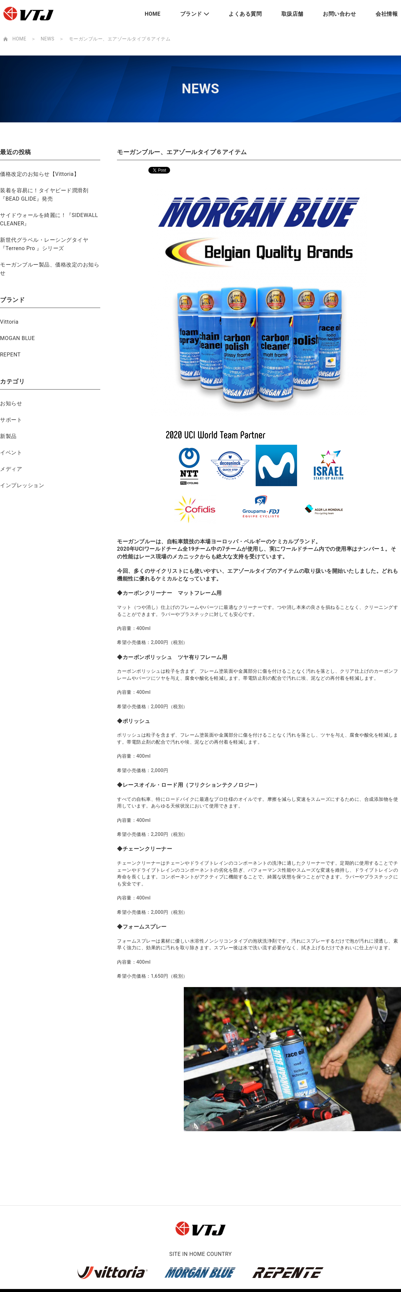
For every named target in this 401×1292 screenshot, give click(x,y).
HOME (152, 14)
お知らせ (11, 403)
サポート (11, 420)
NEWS (47, 38)
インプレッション (22, 485)
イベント (11, 452)
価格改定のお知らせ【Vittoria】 (39, 174)
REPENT (10, 354)
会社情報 (387, 14)
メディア (11, 469)
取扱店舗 (292, 14)
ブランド (191, 14)
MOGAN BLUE (17, 338)
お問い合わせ (339, 14)
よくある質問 (245, 14)
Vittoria (9, 322)
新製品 (8, 436)
